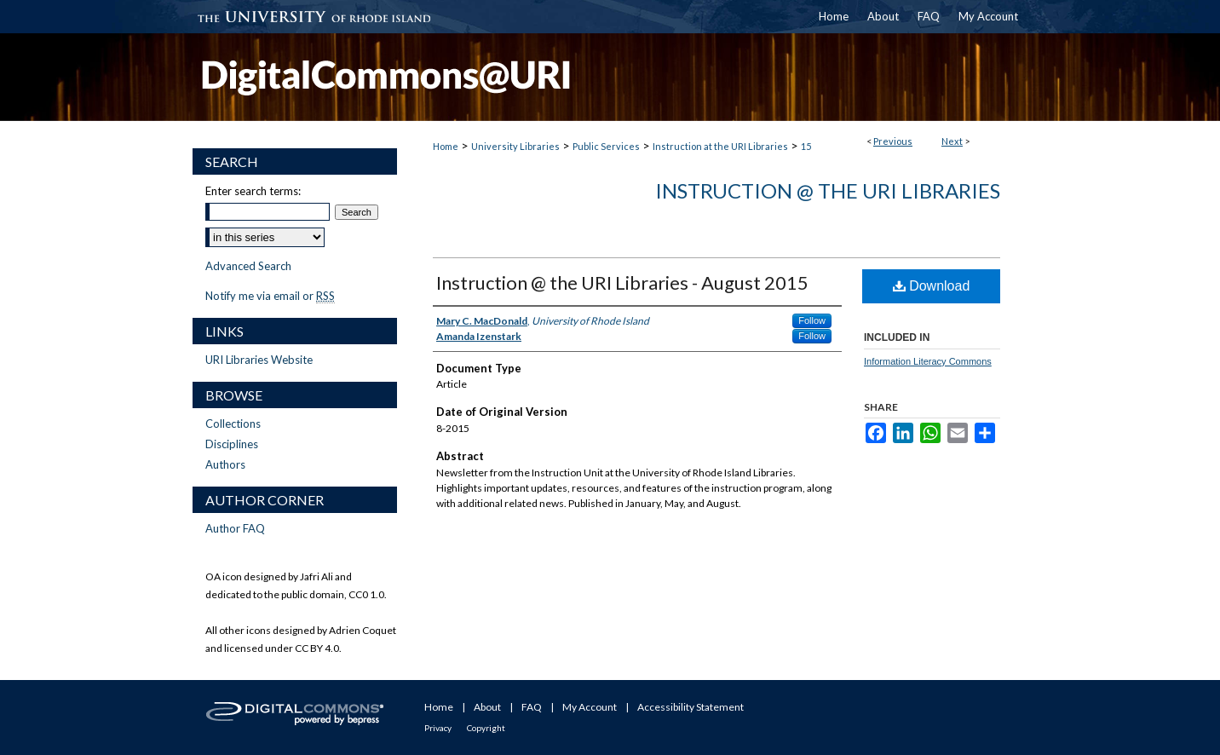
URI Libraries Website (259, 359)
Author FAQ (235, 528)
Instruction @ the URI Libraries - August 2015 (622, 282)
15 (806, 146)
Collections (233, 423)
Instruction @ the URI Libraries (827, 190)
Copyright (486, 728)
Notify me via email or (270, 296)
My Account (589, 706)
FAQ (531, 706)
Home (445, 146)
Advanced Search (248, 266)
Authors (225, 464)
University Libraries (515, 146)
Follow (812, 320)
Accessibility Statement (690, 706)
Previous (892, 141)
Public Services (606, 146)
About (487, 706)
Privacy (438, 728)
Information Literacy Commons (928, 361)
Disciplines (231, 444)
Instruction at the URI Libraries (720, 146)
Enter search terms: (253, 191)
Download (931, 286)
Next (952, 141)
